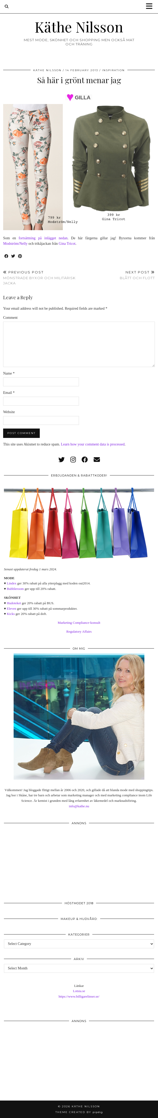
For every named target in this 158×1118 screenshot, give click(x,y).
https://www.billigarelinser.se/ (79, 996)
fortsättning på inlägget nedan (43, 238)
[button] (151, 7)
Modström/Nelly (15, 244)
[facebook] (85, 459)
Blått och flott (137, 275)
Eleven (11, 608)
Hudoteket (14, 603)
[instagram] (73, 459)
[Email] (97, 459)
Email (9, 393)
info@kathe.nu (79, 806)
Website (9, 412)
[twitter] (61, 459)
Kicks (11, 614)
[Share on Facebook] (6, 256)
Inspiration (113, 70)
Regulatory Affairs (79, 631)
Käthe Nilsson (79, 26)
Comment (10, 318)
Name (9, 373)
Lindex (11, 583)
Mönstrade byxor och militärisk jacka (41, 277)
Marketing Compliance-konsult (79, 623)
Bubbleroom (15, 589)
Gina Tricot (67, 244)
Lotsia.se (79, 991)
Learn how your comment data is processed (93, 444)
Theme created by (79, 1112)
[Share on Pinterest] (20, 256)
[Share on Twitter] (13, 256)
